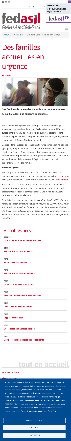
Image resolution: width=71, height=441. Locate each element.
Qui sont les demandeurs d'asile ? (19, 329)
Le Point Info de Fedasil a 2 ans (18, 285)
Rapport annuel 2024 (13, 318)
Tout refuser (34, 427)
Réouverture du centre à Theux (18, 251)
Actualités (19, 35)
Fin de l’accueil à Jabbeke (15, 263)
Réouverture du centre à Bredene (19, 274)
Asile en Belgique (10, 372)
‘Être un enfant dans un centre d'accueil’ (22, 240)
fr (3, 2)
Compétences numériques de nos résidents (24, 340)
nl (6, 2)
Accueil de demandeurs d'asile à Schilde (22, 296)
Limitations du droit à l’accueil (18, 307)
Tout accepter (34, 435)
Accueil (7, 35)
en (9, 2)
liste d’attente (61, 180)
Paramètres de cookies (34, 420)
